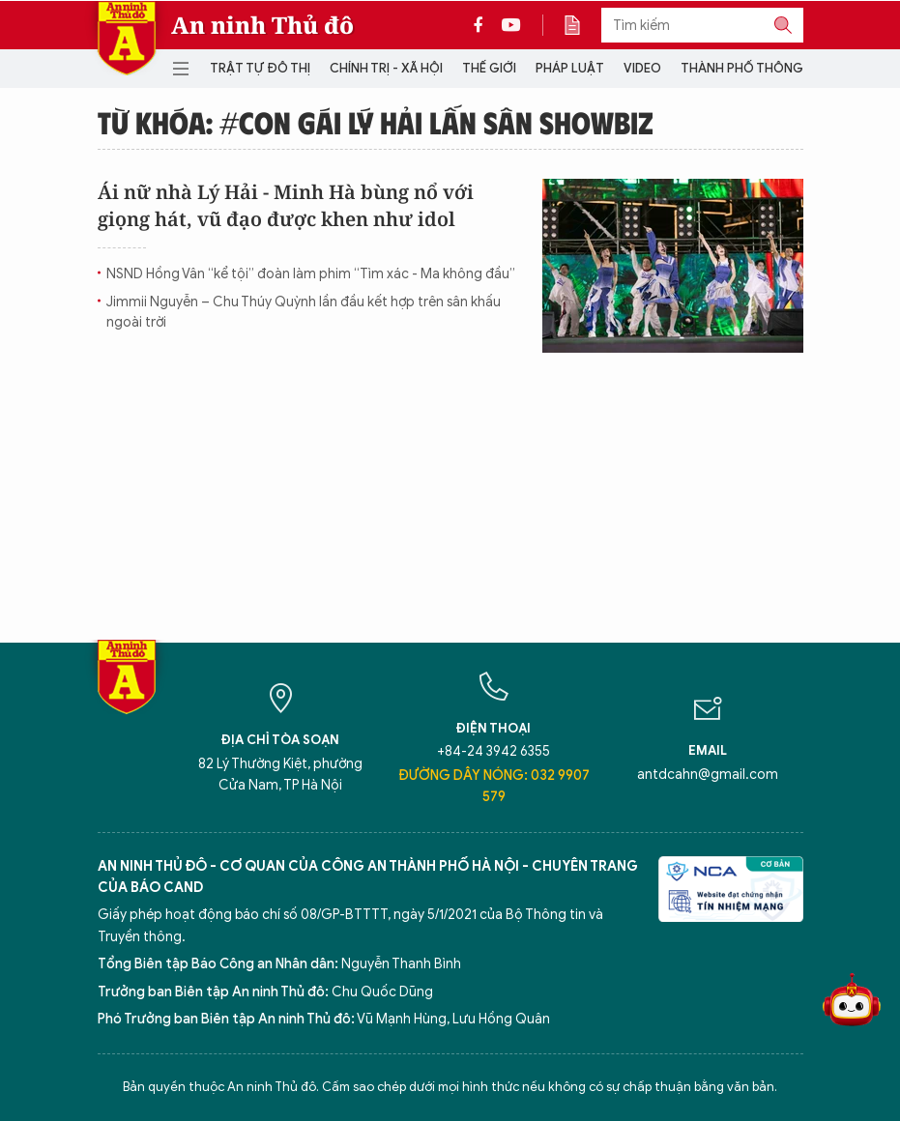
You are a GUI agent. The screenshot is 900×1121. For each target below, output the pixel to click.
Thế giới (489, 68)
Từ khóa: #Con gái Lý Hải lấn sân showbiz (375, 121)
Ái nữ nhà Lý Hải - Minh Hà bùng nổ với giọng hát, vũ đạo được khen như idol (286, 205)
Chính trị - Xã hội (386, 68)
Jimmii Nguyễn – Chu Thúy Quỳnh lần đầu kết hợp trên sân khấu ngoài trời (303, 312)
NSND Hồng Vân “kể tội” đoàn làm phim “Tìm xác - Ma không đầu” (310, 274)
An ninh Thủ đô (262, 25)
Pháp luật (570, 68)
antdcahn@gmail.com (707, 774)
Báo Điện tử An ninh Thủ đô (126, 38)
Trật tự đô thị (260, 68)
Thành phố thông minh (759, 68)
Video (642, 68)
